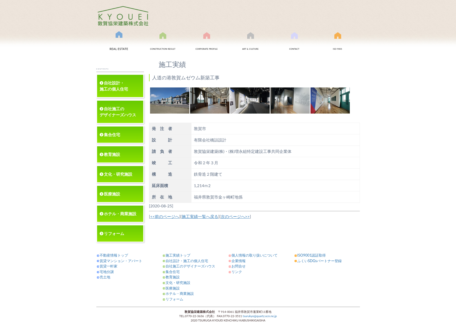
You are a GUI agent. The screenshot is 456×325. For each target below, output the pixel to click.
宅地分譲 (107, 271)
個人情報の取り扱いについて (254, 255)
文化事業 (250, 43)
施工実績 (163, 43)
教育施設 (112, 154)
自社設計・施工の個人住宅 (114, 85)
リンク (236, 271)
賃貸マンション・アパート (121, 261)
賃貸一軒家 (108, 266)
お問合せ (294, 43)
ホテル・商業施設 (120, 213)
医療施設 (112, 193)
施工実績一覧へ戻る (200, 216)
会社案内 (206, 43)
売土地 (105, 277)
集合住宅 (112, 134)
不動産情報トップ (114, 255)
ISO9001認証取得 (337, 43)
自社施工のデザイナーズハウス (118, 111)
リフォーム (114, 233)
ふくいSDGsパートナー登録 (319, 261)
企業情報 (238, 261)
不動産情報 (119, 42)
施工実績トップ (178, 255)
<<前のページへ (164, 216)
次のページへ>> (235, 216)
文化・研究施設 (118, 174)
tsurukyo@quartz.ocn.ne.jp (260, 316)
